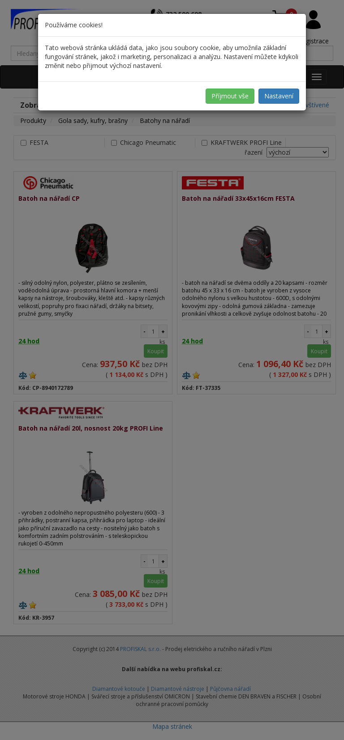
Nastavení (278, 96)
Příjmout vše (230, 96)
